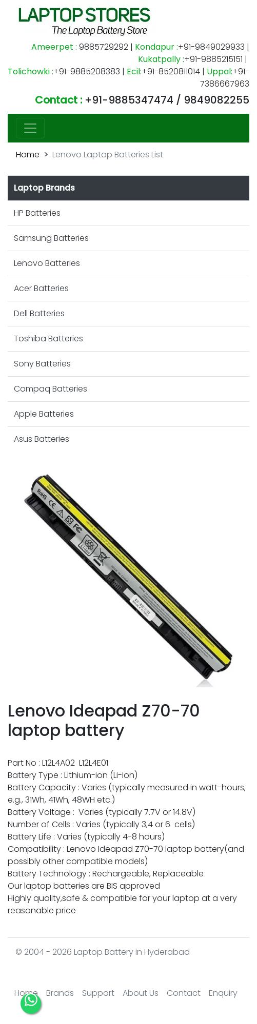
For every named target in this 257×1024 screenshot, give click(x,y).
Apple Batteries (44, 414)
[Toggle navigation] (30, 128)
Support (98, 993)
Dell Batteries (39, 313)
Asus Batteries (41, 439)
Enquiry (223, 993)
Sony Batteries (42, 364)
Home (27, 154)
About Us (141, 993)
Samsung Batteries (51, 238)
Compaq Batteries (50, 389)
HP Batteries (37, 213)
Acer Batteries (41, 288)
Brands (60, 993)
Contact (184, 993)
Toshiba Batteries (48, 338)
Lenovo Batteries (47, 263)
